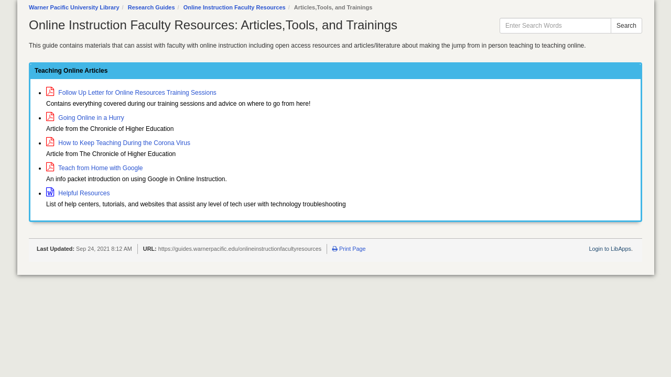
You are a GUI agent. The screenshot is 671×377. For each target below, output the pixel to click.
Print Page (348, 249)
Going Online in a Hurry (85, 117)
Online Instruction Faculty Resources (234, 7)
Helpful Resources (78, 193)
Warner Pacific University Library (74, 7)
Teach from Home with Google (94, 168)
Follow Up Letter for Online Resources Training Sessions (131, 92)
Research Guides (151, 7)
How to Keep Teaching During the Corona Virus (118, 143)
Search (626, 25)
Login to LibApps (610, 249)
